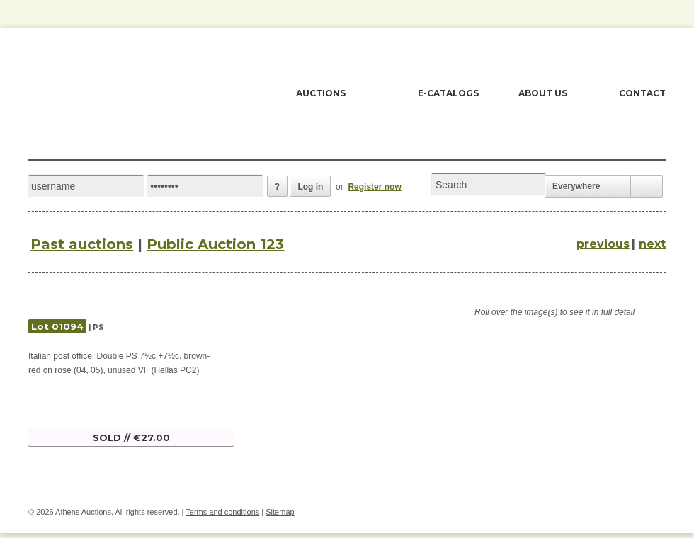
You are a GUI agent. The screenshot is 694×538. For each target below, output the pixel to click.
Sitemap (280, 512)
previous (603, 244)
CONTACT (642, 93)
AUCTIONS (321, 93)
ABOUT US (542, 93)
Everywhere (576, 186)
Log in (310, 187)
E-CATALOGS (448, 93)
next (652, 244)
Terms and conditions (222, 512)
